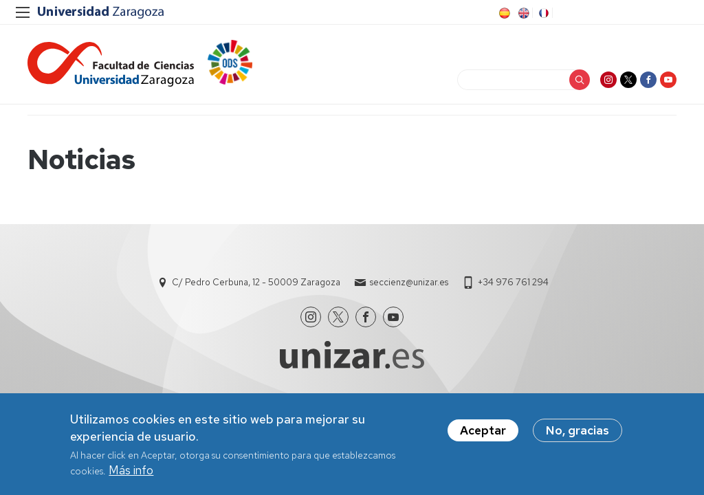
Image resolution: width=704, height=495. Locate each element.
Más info (131, 470)
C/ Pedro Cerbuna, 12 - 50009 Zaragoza (256, 282)
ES (503, 13)
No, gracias (577, 430)
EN (522, 13)
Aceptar (483, 430)
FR (542, 13)
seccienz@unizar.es (409, 282)
